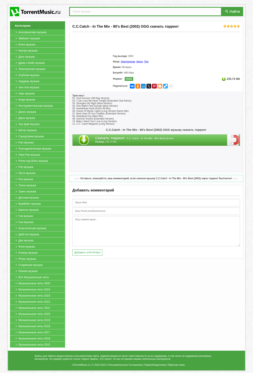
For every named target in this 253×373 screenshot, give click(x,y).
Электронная (128, 61)
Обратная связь (176, 365)
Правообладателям (155, 365)
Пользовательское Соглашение (125, 365)
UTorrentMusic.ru (81, 365)
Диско (139, 61)
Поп (146, 61)
